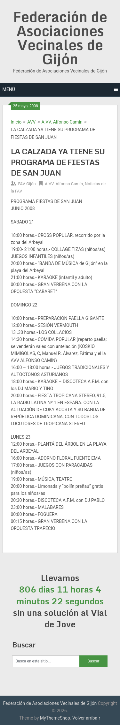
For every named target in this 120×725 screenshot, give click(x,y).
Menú (9, 89)
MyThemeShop (55, 718)
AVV (31, 122)
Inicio (16, 122)
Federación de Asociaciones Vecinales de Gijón (60, 37)
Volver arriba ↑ (86, 718)
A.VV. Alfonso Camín (62, 122)
